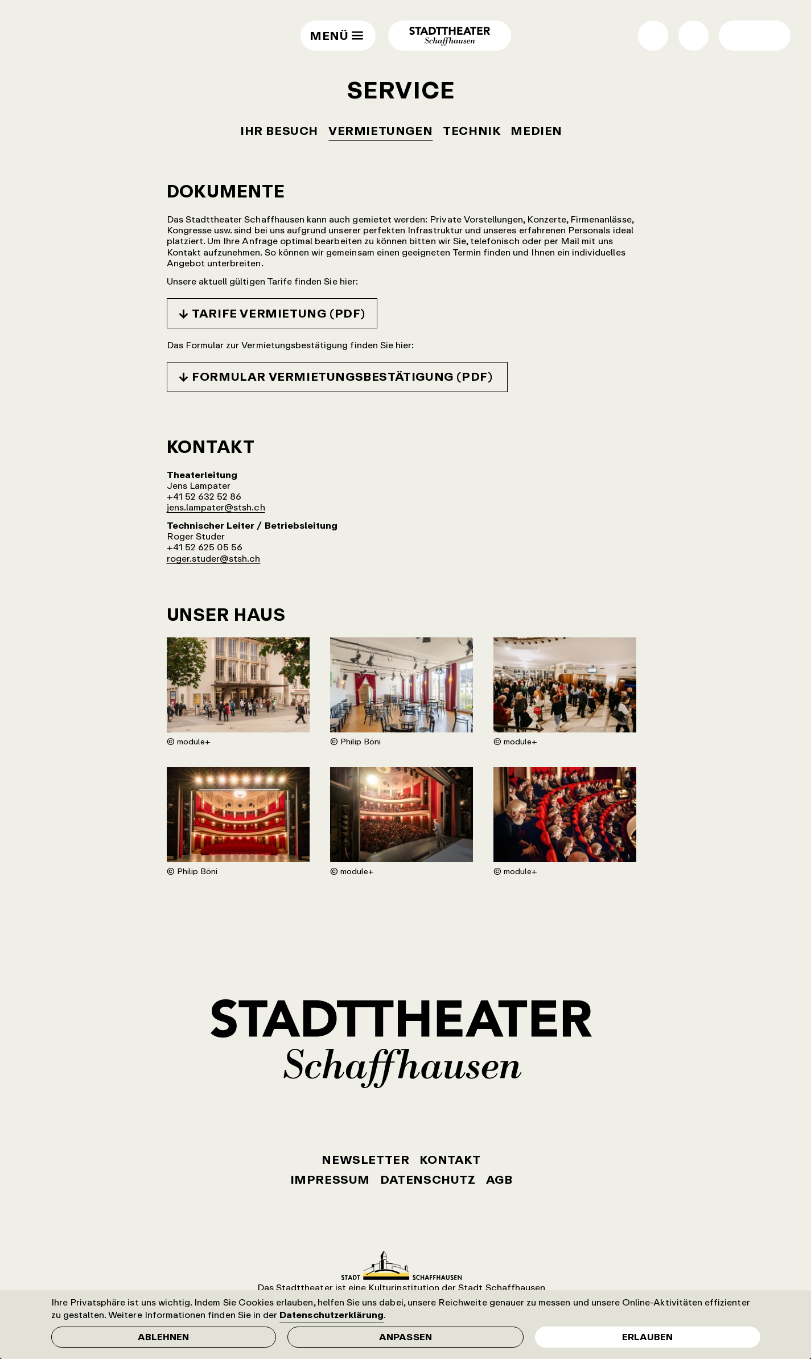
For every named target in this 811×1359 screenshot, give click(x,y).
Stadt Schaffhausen (401, 1265)
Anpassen (405, 1336)
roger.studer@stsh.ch (214, 558)
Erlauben (647, 1336)
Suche (693, 35)
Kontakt (449, 1159)
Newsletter (365, 1159)
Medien (536, 130)
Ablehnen (163, 1336)
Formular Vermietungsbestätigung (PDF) (344, 376)
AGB (499, 1179)
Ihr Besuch (279, 130)
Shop (653, 35)
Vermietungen (380, 130)
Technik (471, 130)
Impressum (330, 1179)
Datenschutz (428, 1179)
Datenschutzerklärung (331, 1314)
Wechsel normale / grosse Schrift (770, 35)
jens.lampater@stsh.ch (216, 507)
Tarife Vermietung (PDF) (278, 313)
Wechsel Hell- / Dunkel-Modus (739, 35)
